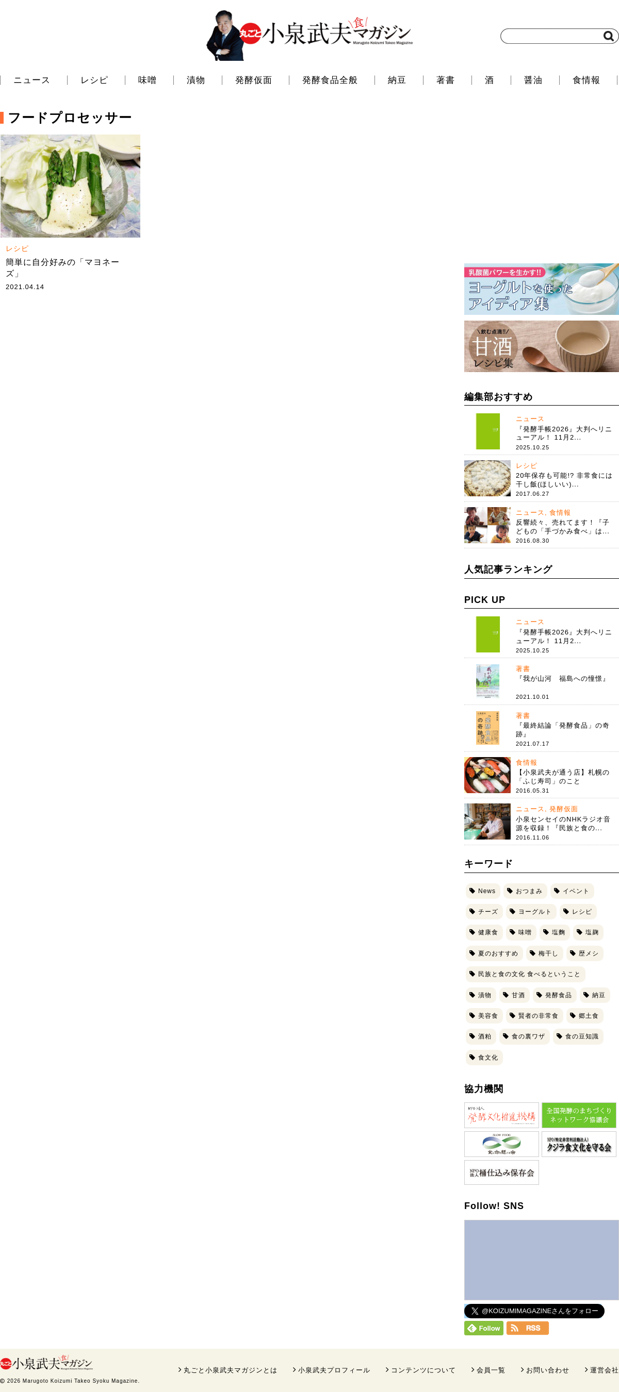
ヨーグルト (535, 911)
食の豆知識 (582, 1036)
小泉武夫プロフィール (334, 1370)
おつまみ (529, 891)
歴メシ (589, 953)
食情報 (586, 80)
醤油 (533, 80)
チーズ (488, 911)
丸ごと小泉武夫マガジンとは (231, 1370)
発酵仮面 (253, 80)
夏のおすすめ (498, 953)
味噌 (147, 80)
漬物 (196, 80)
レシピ (94, 80)
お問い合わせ (547, 1370)
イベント (576, 891)
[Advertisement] (541, 188)
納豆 (397, 80)
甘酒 (518, 995)
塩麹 (592, 932)
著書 (445, 80)
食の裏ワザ (528, 1036)
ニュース (32, 80)
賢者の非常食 (538, 1015)
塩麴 (558, 932)
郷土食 (589, 1015)
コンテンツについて (423, 1370)
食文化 (488, 1057)
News (487, 891)
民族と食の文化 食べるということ (529, 974)
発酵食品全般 (330, 80)
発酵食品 (558, 995)
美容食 (488, 1015)
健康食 (488, 932)
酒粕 (485, 1036)
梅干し (549, 953)
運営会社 (604, 1370)
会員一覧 (491, 1370)
